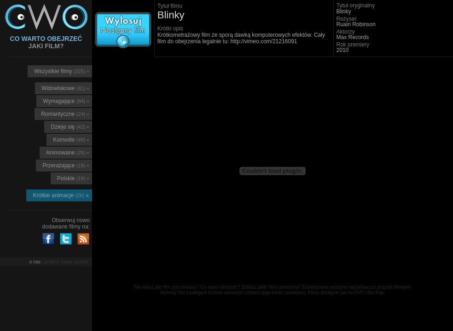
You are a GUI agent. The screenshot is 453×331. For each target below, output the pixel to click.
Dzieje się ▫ (70, 127)
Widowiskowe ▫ (65, 88)
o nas (35, 261)
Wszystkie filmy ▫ (61, 71)
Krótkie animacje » (61, 195)
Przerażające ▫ (65, 165)
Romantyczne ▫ (65, 114)
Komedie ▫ (71, 140)
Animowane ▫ (67, 152)
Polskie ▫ (73, 178)
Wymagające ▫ (66, 101)
